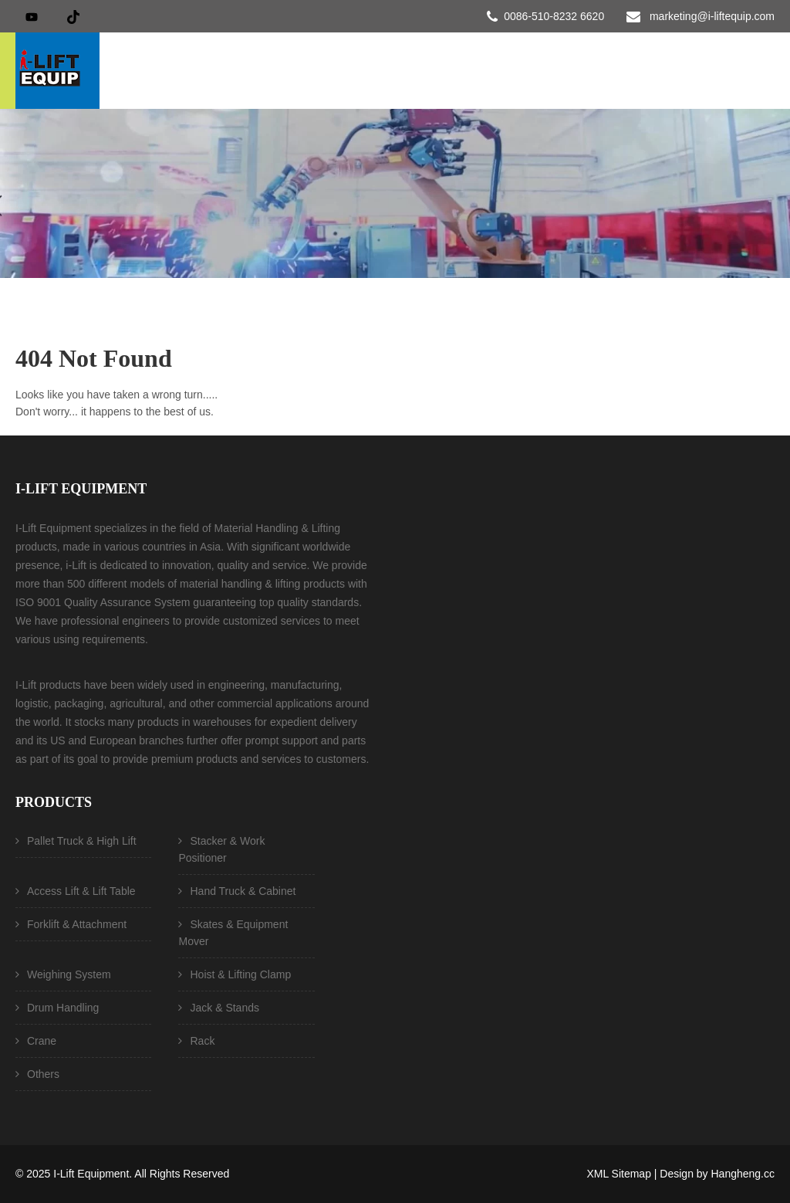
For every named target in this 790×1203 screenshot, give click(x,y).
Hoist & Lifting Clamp (240, 974)
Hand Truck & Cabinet (242, 891)
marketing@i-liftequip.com (712, 16)
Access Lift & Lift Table (81, 891)
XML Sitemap (618, 1173)
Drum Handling (63, 1007)
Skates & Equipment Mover (233, 932)
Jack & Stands (224, 1007)
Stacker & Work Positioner (221, 849)
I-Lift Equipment (91, 1173)
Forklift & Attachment (77, 924)
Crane (41, 1041)
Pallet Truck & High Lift (82, 841)
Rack (202, 1041)
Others (43, 1074)
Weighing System (69, 974)
